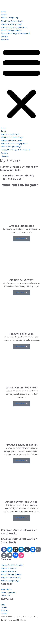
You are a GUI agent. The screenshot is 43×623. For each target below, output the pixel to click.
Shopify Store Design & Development (15, 33)
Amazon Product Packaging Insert (14, 27)
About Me (5, 40)
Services (4, 14)
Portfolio (4, 36)
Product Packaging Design (11, 30)
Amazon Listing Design (10, 18)
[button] (21, 68)
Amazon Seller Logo (21, 334)
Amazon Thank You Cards (21, 388)
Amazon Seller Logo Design (11, 24)
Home (3, 11)
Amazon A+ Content (21, 280)
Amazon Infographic (21, 226)
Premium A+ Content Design (12, 21)
